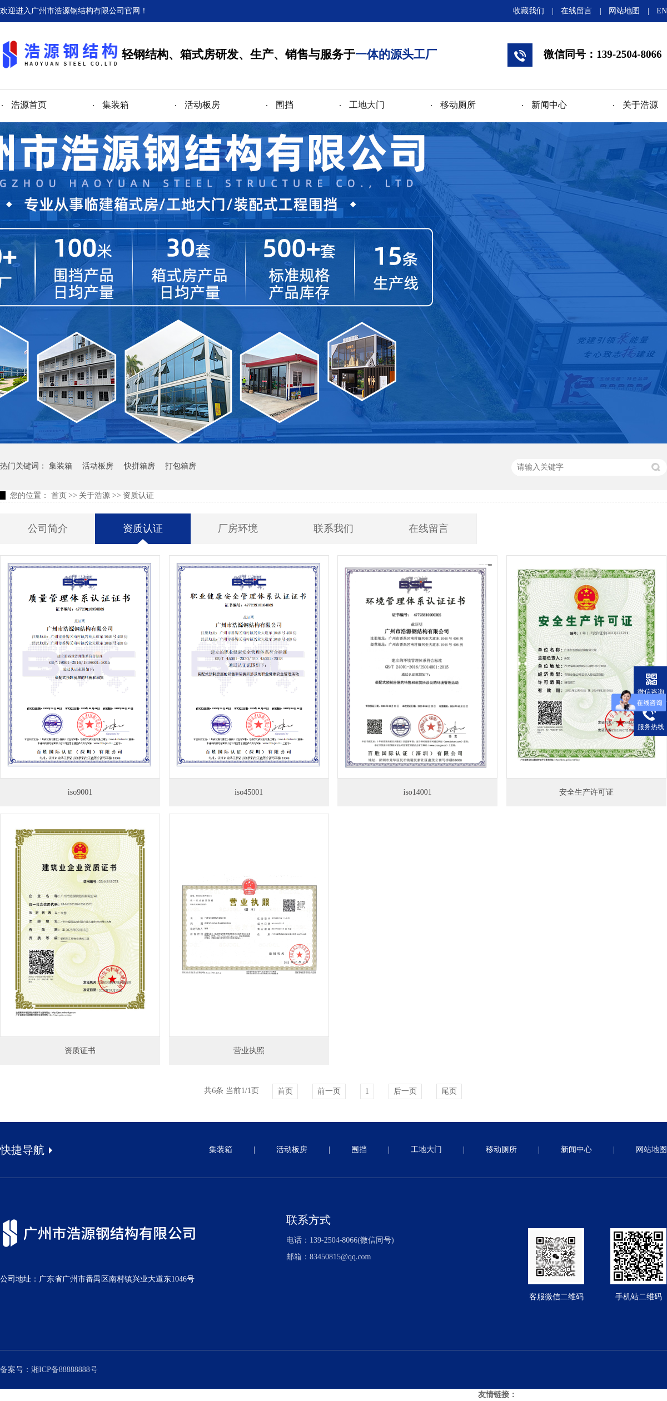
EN (661, 11)
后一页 (405, 1091)
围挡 (284, 104)
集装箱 (115, 104)
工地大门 (367, 104)
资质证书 (80, 1050)
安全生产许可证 (586, 792)
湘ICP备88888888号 (64, 1369)
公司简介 (48, 528)
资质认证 (138, 495)
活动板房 (202, 104)
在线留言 (576, 11)
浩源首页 (29, 104)
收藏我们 (528, 11)
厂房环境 (238, 528)
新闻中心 (549, 104)
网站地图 (624, 11)
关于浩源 (640, 104)
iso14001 (418, 792)
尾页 (449, 1091)
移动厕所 (458, 104)
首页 (59, 495)
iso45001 (249, 792)
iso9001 (80, 792)
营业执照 (249, 1050)
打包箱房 (180, 466)
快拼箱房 (139, 466)
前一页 (329, 1091)
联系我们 (333, 528)
